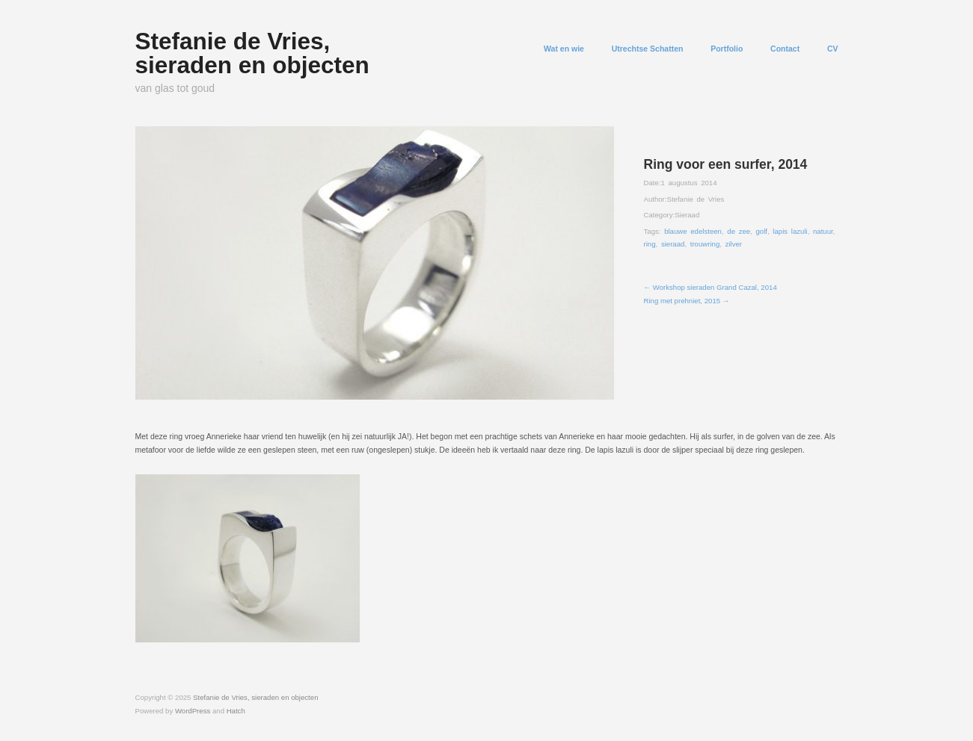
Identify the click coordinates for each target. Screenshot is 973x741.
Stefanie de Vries (695, 199)
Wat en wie (564, 49)
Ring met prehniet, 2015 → (687, 301)
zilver (733, 244)
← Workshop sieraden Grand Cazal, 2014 (710, 287)
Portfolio (726, 49)
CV (832, 49)
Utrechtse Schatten (648, 49)
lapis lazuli (790, 231)
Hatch (236, 711)
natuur (823, 231)
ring (650, 244)
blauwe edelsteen (693, 231)
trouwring (705, 244)
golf (761, 231)
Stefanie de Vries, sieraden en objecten (252, 53)
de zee (738, 231)
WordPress (192, 711)
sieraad (673, 244)
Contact (784, 49)
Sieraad (687, 215)
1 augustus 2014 (688, 183)
